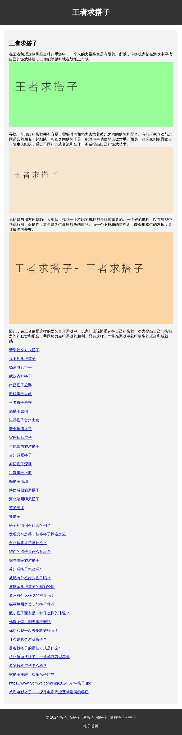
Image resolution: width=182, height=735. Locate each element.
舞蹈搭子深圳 (20, 464)
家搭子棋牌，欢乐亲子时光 (32, 674)
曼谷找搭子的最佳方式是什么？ (35, 648)
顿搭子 (14, 517)
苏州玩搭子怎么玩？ (26, 569)
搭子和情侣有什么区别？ (30, 525)
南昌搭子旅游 (20, 385)
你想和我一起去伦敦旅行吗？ (33, 631)
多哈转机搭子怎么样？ (28, 666)
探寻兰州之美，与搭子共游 (32, 604)
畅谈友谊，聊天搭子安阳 (30, 622)
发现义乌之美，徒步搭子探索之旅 (37, 534)
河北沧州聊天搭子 (24, 499)
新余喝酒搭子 (20, 429)
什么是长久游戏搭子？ (28, 639)
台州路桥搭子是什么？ (28, 543)
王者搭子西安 (20, 403)
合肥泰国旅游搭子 (24, 446)
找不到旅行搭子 (22, 359)
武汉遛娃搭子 (20, 376)
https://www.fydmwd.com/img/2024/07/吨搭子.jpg (50, 683)
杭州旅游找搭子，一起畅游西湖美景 (39, 657)
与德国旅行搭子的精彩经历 (32, 587)
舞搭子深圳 (18, 481)
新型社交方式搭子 (24, 350)
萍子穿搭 (16, 508)
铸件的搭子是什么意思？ (30, 552)
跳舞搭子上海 (20, 473)
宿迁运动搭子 (20, 438)
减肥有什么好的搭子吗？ (30, 578)
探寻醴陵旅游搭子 (24, 560)
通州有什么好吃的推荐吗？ (32, 595)
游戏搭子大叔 (20, 394)
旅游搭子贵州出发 (24, 420)
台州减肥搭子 (20, 455)
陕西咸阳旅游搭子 (24, 490)
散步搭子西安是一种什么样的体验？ (39, 613)
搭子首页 (91, 726)
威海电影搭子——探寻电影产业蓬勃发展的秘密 (49, 692)
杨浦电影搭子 (20, 367)
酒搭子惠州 (18, 411)
